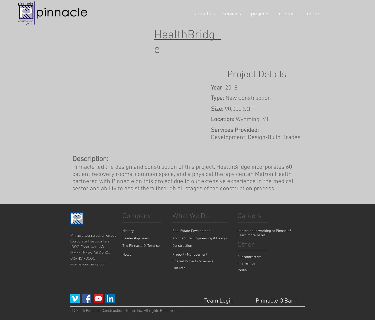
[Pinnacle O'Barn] (276, 301)
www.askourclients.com (88, 264)
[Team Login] (219, 301)
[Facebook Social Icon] (86, 298)
